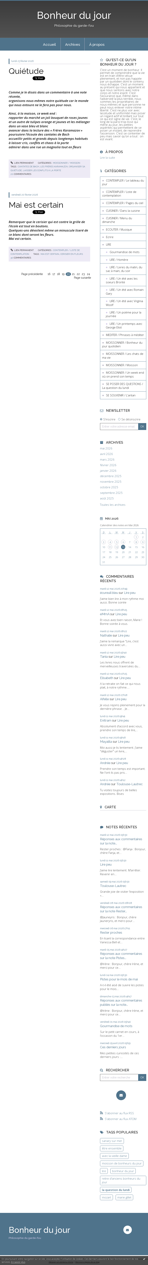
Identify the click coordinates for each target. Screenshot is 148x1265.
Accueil (49, 44)
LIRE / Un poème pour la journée (123, 314)
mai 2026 (106, 448)
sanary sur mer (112, 1141)
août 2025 (107, 498)
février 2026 (108, 465)
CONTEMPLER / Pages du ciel (124, 203)
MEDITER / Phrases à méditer (125, 335)
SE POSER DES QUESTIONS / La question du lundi (122, 386)
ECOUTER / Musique (119, 229)
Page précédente (32, 274)
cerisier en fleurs (71, 254)
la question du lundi (116, 1190)
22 (78, 274)
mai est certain (50, 254)
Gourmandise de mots (125, 252)
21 (73, 274)
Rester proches (111, 932)
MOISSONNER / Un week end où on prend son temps (123, 374)
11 (110, 547)
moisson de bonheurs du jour (122, 1163)
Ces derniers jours (113, 1047)
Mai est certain (36, 205)
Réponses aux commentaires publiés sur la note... (121, 1002)
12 (116, 547)
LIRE (108, 244)
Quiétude (26, 71)
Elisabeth (106, 678)
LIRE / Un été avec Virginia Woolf (124, 303)
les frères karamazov (54, 166)
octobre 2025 (109, 487)
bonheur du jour (123, 1171)
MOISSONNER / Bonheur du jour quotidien (122, 344)
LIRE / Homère (119, 260)
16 (49, 274)
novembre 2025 (110, 481)
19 (63, 274)
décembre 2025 (110, 476)
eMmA (104, 614)
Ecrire (110, 237)
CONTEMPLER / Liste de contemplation (119, 194)
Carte (110, 807)
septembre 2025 (111, 493)
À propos (96, 44)
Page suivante (82, 277)
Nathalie (106, 635)
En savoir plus (18, 1262)
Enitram (105, 720)
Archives (72, 44)
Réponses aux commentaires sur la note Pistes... (121, 956)
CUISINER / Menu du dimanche (117, 220)
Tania (104, 656)
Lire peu (129, 593)
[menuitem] (50, 44)
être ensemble (112, 1148)
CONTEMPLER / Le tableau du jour (123, 182)
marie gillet (124, 1197)
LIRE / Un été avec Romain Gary (125, 291)
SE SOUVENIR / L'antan (120, 395)
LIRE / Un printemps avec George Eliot (124, 325)
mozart (106, 1197)
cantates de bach (28, 166)
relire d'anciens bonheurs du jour (121, 1180)
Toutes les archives (112, 505)
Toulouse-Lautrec (129, 784)
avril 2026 (106, 454)
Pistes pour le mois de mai (119, 979)
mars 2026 (107, 459)
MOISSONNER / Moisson (66, 163)
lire (104, 1171)
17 (53, 274)
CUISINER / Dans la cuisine (123, 210)
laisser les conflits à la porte (42, 170)
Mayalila (106, 741)
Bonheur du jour (74, 15)
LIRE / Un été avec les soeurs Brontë (122, 280)
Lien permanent (22, 163)
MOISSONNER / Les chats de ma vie (122, 355)
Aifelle (104, 699)
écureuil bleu (109, 593)
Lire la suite (107, 157)
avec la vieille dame (114, 1156)
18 (58, 274)
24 (88, 274)
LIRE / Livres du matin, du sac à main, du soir (124, 269)
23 (83, 274)
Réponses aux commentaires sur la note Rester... (121, 909)
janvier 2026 (108, 470)
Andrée (105, 763)
